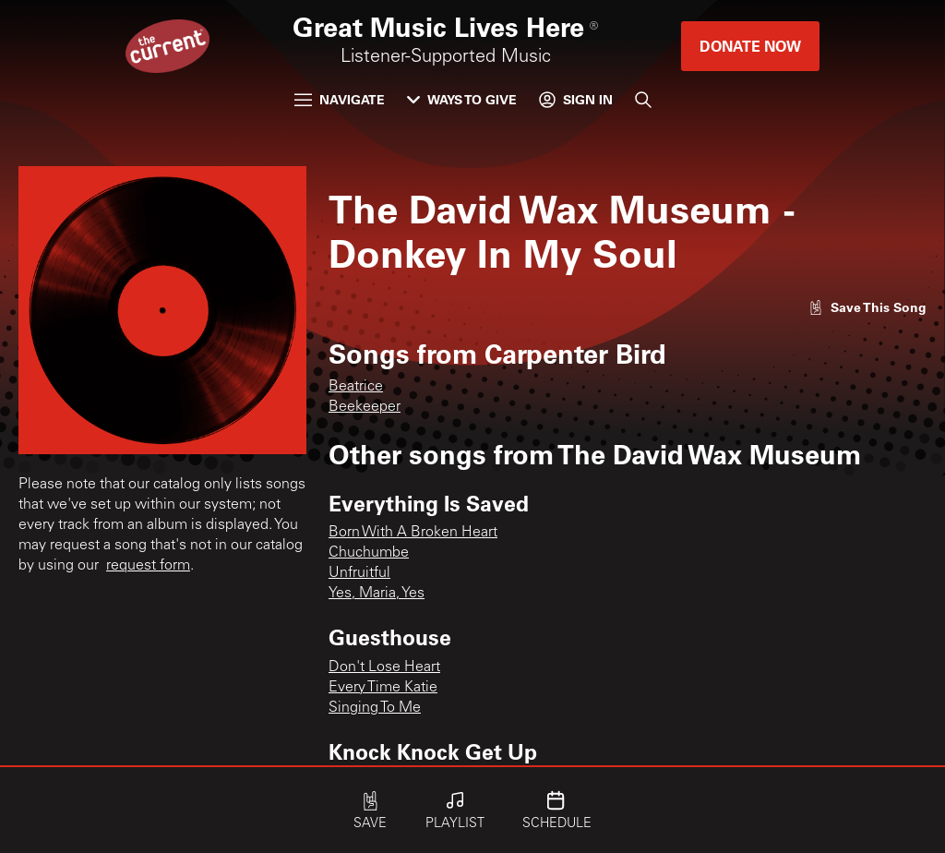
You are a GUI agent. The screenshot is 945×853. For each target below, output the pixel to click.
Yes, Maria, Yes (377, 593)
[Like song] (867, 306)
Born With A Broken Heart (413, 532)
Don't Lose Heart (384, 667)
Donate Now (750, 45)
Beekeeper (365, 407)
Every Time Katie (383, 687)
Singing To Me (375, 708)
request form (148, 566)
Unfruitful (359, 573)
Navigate (339, 99)
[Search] (643, 100)
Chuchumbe (369, 553)
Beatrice (356, 386)
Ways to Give (462, 99)
